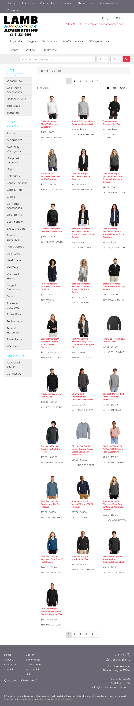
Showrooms (85, 3)
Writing (32, 50)
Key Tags (12, 267)
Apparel (15, 41)
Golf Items (13, 253)
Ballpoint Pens (16, 99)
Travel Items (15, 339)
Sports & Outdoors (13, 305)
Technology (14, 321)
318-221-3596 (74, 24)
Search (30, 654)
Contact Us (47, 3)
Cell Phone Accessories (14, 90)
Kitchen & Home (13, 276)
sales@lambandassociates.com (105, 24)
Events (15, 50)
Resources (13, 10)
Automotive (14, 140)
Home (11, 3)
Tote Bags (13, 105)
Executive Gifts (16, 228)
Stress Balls (14, 314)
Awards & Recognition (15, 149)
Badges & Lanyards (13, 160)
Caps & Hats (14, 189)
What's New (14, 80)
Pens (10, 296)
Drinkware (50, 41)
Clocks (11, 196)
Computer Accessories (14, 206)
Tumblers (13, 112)
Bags (32, 41)
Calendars (13, 176)
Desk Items (14, 214)
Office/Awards (99, 41)
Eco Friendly (15, 221)
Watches (12, 346)
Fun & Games (15, 246)
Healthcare (50, 50)
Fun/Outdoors (73, 41)
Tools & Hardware (13, 330)
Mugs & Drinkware (13, 287)
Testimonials (33, 669)
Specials (66, 3)
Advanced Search (13, 364)
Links (29, 674)
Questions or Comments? (21, 680)
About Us (27, 3)
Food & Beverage (13, 237)
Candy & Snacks (17, 183)
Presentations (109, 3)
